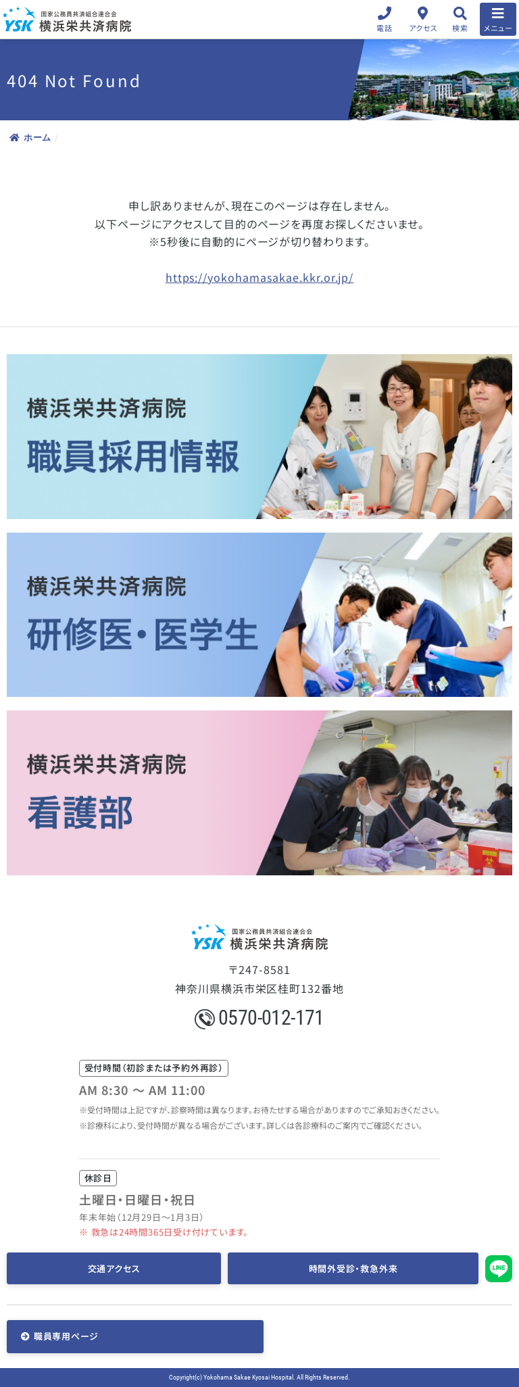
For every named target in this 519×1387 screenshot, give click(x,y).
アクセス (423, 27)
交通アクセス (114, 1268)
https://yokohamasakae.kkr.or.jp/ (260, 277)
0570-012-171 (259, 1017)
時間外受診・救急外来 (353, 1268)
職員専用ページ (66, 1336)
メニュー (498, 27)
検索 (460, 27)
